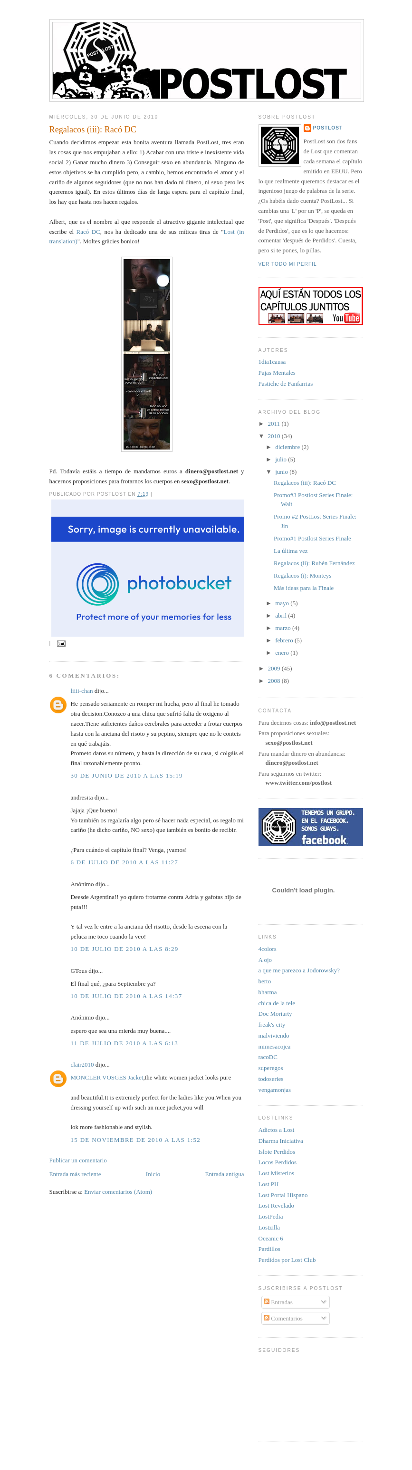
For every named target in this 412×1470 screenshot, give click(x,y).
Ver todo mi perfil (288, 264)
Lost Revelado (276, 1205)
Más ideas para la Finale (304, 587)
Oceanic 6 (271, 1238)
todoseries (271, 1078)
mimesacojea (275, 1046)
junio (282, 471)
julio (281, 459)
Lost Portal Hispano (283, 1195)
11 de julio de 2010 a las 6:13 (125, 1043)
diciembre (288, 446)
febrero (285, 640)
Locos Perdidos (278, 1162)
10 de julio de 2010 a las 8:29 (125, 948)
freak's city (272, 1024)
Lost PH (269, 1184)
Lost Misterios (276, 1173)
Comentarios (283, 1318)
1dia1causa (272, 361)
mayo (282, 603)
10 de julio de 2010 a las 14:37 (126, 996)
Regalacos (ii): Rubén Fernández (314, 563)
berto (265, 981)
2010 (275, 436)
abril (281, 615)
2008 (275, 680)
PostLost (328, 127)
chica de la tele (277, 1003)
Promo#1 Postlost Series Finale (312, 538)
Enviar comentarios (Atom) (118, 1191)
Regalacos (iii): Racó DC (92, 129)
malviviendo (274, 1035)
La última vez (290, 550)
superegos (271, 1067)
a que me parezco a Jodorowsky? (299, 970)
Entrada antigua (224, 1174)
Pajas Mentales (277, 372)
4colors (268, 948)
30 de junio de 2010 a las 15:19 (127, 775)
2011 (275, 423)
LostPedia (271, 1216)
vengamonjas (275, 1089)
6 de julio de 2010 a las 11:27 (125, 862)
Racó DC (88, 231)
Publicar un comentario (78, 1160)
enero (282, 652)
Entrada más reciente (75, 1174)
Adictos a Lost (277, 1129)
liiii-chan (82, 690)
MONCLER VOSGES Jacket (107, 1077)
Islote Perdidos (277, 1151)
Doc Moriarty (275, 1013)
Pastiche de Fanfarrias (286, 383)
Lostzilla (269, 1227)
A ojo (265, 959)
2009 (275, 668)
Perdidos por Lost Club (287, 1259)
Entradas (278, 1302)
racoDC (268, 1056)
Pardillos (269, 1248)
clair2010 (82, 1064)
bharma (268, 992)
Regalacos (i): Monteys (302, 575)
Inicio (153, 1174)
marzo (283, 627)
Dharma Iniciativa (281, 1140)
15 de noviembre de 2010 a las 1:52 (136, 1139)
